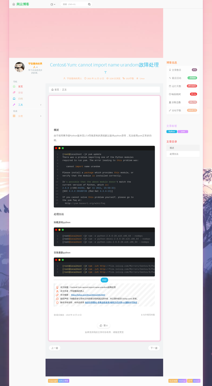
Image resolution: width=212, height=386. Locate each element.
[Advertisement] (106, 33)
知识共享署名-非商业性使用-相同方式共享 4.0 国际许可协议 (111, 321)
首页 (55, 89)
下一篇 (154, 367)
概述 (172, 147)
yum (183, 131)
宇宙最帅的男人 (74, 78)
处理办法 (174, 154)
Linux (142, 78)
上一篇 (54, 367)
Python (172, 131)
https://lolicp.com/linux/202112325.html (88, 314)
